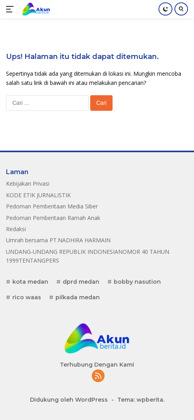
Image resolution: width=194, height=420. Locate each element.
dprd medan (81, 281)
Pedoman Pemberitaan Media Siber (52, 206)
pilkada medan (77, 297)
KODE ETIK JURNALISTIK (38, 195)
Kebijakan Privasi (27, 183)
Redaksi (16, 229)
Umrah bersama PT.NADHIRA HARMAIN (58, 240)
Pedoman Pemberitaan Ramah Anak (53, 218)
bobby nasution (137, 281)
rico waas (26, 297)
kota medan (30, 281)
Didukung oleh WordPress (69, 399)
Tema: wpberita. (140, 399)
